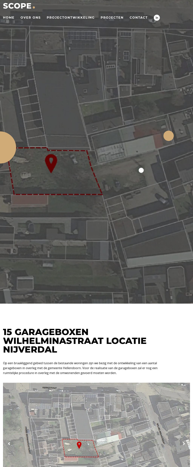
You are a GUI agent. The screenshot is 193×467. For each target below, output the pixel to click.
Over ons (31, 17)
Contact (139, 17)
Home (9, 17)
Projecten (112, 17)
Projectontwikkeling (71, 17)
